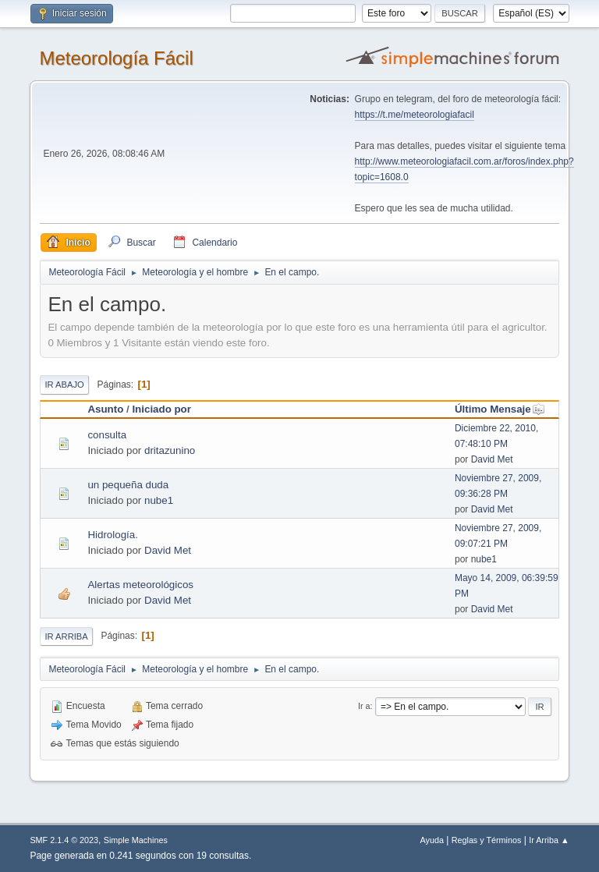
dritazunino (169, 450)
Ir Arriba (65, 636)
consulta (106, 435)
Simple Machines (136, 840)
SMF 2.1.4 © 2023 (64, 840)
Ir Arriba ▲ (549, 840)
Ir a (364, 706)
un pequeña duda (127, 485)
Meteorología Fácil (116, 58)
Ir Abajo (63, 384)
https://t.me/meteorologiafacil (414, 114)
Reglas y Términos (487, 840)
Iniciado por (161, 409)
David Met (492, 459)
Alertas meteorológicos (140, 584)
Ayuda (432, 840)
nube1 (158, 500)
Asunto (105, 409)
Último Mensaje (500, 409)
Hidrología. (112, 535)
